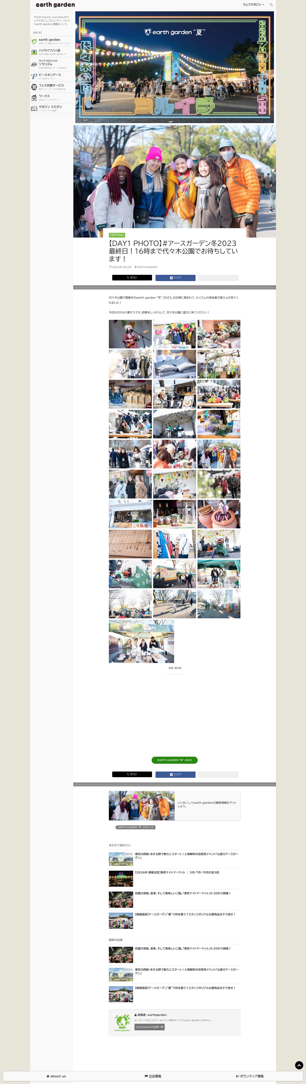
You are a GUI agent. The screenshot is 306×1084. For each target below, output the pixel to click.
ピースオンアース (55, 76)
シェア (175, 278)
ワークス (55, 98)
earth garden (55, 41)
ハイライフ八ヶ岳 (55, 52)
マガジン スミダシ (55, 108)
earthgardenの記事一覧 (149, 1027)
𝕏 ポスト (132, 277)
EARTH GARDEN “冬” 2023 (174, 760)
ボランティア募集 (250, 1076)
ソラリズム (55, 64)
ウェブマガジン (252, 4)
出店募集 (153, 1076)
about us (56, 1076)
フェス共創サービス (55, 87)
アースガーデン (55, 4)
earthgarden (147, 267)
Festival (117, 235)
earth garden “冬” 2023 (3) (136, 827)
